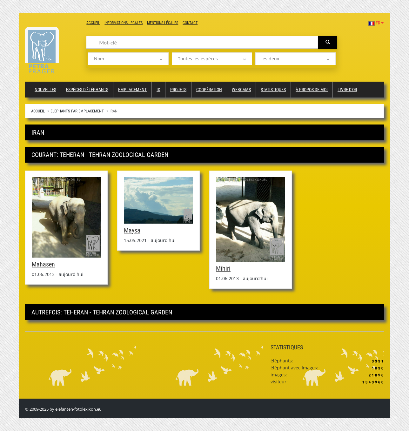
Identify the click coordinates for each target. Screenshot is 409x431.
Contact (190, 23)
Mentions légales (162, 23)
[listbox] (128, 58)
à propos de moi (312, 89)
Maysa (132, 230)
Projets (178, 89)
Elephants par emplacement (77, 111)
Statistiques (273, 89)
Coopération (209, 89)
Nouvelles (45, 89)
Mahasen (43, 264)
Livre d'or (347, 89)
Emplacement (132, 89)
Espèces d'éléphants (87, 89)
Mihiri (223, 268)
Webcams (241, 89)
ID (158, 89)
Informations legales (123, 23)
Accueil (93, 23)
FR (376, 22)
